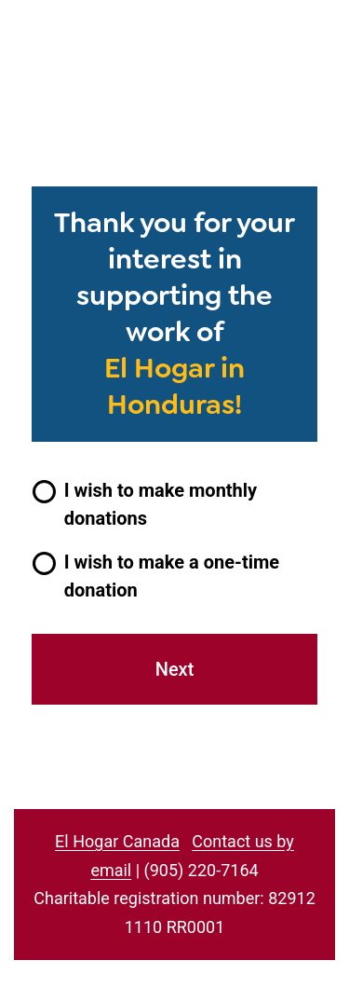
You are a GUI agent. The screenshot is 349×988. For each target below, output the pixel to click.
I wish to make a (171, 576)
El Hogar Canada (117, 841)
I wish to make (160, 504)
